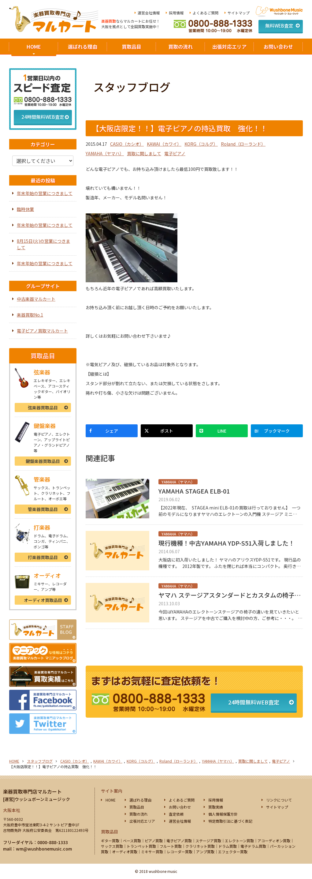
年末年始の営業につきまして (44, 193)
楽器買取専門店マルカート (32, 791)
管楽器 (43, 509)
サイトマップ (239, 12)
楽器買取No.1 (30, 315)
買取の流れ (180, 46)
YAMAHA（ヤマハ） (105, 153)
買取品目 (131, 46)
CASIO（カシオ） (127, 144)
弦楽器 (43, 407)
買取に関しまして (144, 153)
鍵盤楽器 (43, 461)
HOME (34, 46)
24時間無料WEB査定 (253, 702)
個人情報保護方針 (223, 814)
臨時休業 (25, 209)
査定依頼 (176, 814)
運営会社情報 (149, 12)
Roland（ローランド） (243, 144)
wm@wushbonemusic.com (44, 849)
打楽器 (43, 557)
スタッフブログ (40, 761)
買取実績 (215, 807)
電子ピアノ (174, 153)
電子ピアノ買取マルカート (42, 331)
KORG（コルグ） (201, 144)
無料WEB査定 (279, 25)
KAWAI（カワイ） (164, 144)
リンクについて (279, 799)
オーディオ (43, 600)
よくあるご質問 (205, 12)
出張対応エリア (229, 46)
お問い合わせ (278, 46)
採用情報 (176, 12)
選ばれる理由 (82, 46)
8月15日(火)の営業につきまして (43, 244)
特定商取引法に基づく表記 (230, 821)
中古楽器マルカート (36, 299)
